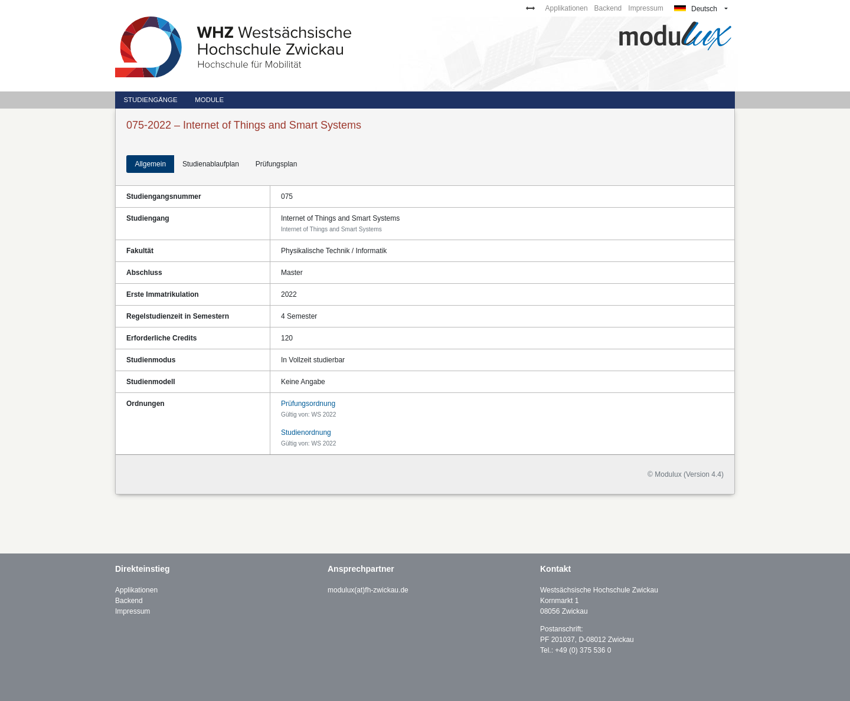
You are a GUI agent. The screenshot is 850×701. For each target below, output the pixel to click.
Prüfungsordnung (308, 403)
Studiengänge (150, 99)
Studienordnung (306, 432)
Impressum (645, 8)
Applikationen (566, 8)
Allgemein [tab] (150, 164)
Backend (608, 8)
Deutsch (695, 8)
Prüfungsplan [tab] (277, 164)
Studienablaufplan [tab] (210, 164)
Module (209, 99)
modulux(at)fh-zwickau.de (368, 590)
